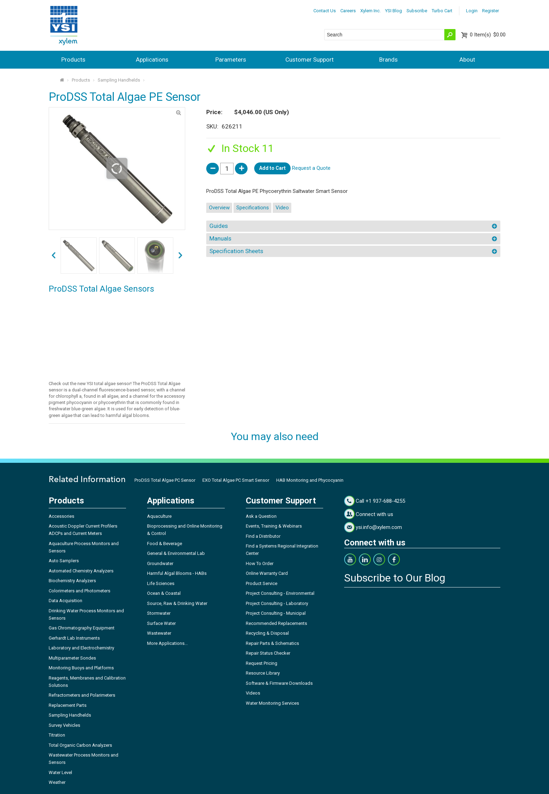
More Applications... (167, 643)
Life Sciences (160, 583)
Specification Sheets (236, 251)
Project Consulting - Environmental (280, 593)
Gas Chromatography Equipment (81, 628)
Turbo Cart (442, 10)
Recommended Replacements (276, 623)
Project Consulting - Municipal (276, 613)
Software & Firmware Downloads (279, 683)
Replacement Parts (67, 705)
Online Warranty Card (267, 573)
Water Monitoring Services (272, 703)
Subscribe (416, 10)
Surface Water (161, 623)
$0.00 (488, 35)
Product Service (261, 583)
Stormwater (159, 613)
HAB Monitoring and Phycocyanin (309, 480)
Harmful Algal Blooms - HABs (177, 573)
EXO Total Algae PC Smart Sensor (235, 480)
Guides (218, 225)
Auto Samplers (64, 560)
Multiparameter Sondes (72, 658)
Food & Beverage (164, 543)
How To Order (259, 563)
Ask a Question (261, 516)
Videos (253, 693)
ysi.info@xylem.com (379, 527)
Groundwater (160, 563)
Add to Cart (272, 168)
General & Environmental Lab (176, 553)
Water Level (60, 772)
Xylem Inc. (370, 10)
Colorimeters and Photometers (79, 590)
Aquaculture (159, 516)
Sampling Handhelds (119, 80)
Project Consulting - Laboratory (277, 603)
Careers (348, 10)
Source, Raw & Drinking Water (177, 603)
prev (180, 255)
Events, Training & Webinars (274, 526)
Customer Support (309, 59)
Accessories (61, 516)
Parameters (230, 59)
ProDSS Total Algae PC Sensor (164, 480)
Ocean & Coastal (164, 593)
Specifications (252, 207)
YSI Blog (393, 10)
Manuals (220, 238)
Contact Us (324, 10)
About (467, 59)
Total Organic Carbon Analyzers (80, 745)
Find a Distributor (263, 536)
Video (282, 207)
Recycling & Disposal (267, 633)
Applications (152, 59)
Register (490, 10)
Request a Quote (311, 168)
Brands (388, 59)
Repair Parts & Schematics (272, 643)
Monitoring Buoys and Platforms (81, 667)
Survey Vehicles (64, 725)
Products (73, 59)
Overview (219, 207)
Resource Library (263, 673)
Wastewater (159, 633)
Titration (57, 735)
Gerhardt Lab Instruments (74, 638)
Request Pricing (261, 663)
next (53, 255)
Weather (57, 782)
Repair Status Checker (268, 653)
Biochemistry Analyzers (72, 580)
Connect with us (374, 514)
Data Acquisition (65, 600)
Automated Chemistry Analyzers (81, 570)
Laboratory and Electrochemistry (81, 647)
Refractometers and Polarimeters (82, 695)
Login (472, 10)
